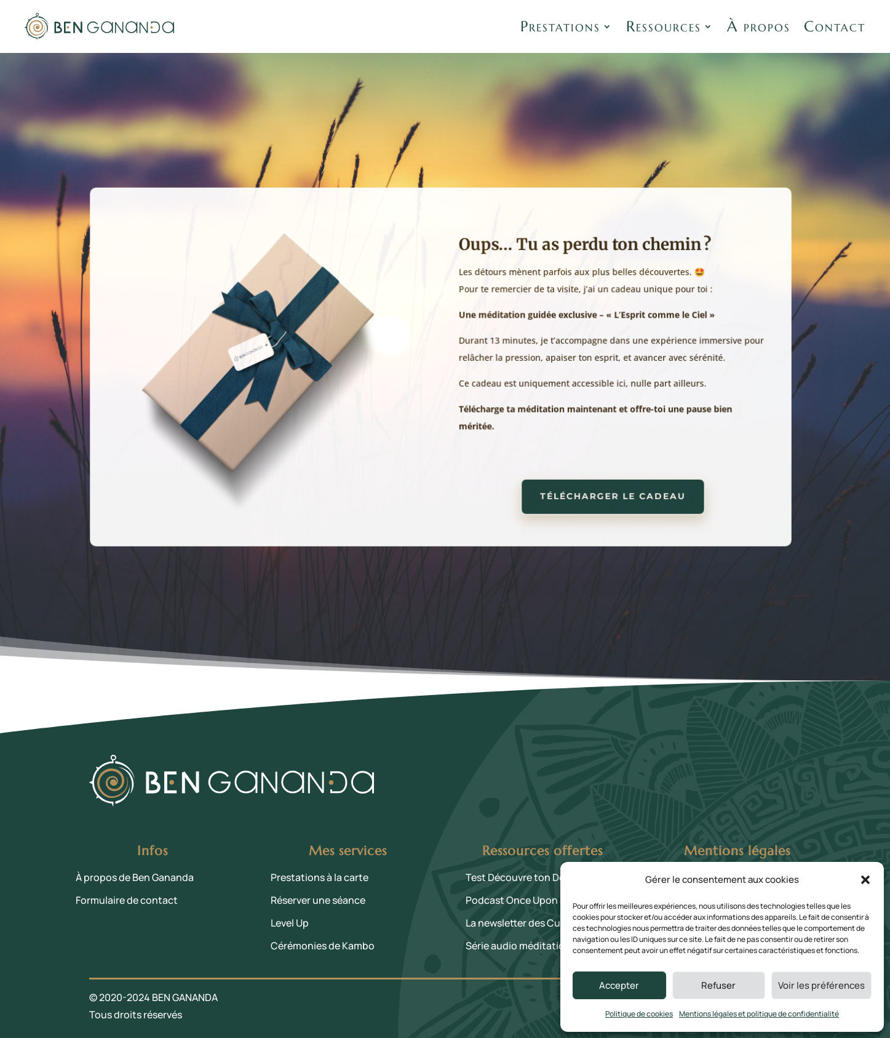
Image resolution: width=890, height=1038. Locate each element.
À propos (758, 26)
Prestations (560, 26)
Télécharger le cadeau (609, 493)
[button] (865, 880)
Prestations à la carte (319, 877)
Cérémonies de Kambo (323, 945)
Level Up (290, 923)
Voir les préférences (821, 985)
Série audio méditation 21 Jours (538, 945)
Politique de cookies (639, 1013)
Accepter (619, 985)
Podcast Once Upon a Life (525, 900)
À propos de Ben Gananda (135, 877)
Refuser (718, 985)
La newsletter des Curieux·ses (534, 923)
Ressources (663, 26)
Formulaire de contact (127, 900)
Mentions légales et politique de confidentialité (759, 1013)
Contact (834, 26)
